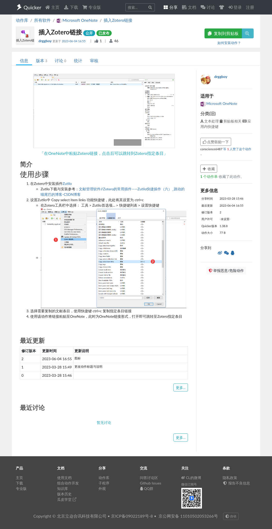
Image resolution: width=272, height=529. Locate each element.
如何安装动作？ (229, 43)
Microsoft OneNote (218, 103)
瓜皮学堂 (66, 499)
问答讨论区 (149, 477)
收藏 (209, 168)
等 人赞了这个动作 (237, 149)
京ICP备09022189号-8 (132, 515)
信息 (24, 60)
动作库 (22, 20)
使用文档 (64, 477)
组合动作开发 (68, 483)
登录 (235, 7)
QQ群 (146, 488)
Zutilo (67, 183)
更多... (181, 387)
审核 (94, 60)
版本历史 (64, 494)
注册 (250, 7)
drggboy (45, 41)
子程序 (104, 483)
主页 (52, 7)
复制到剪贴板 (223, 33)
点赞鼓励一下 (216, 142)
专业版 (91, 7)
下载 (71, 7)
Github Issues (150, 483)
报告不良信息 (236, 483)
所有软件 (42, 20)
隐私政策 (230, 477)
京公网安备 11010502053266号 (188, 515)
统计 (78, 60)
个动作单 (209, 176)
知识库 (62, 488)
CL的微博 (191, 477)
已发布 (104, 33)
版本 (41, 60)
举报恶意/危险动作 (226, 270)
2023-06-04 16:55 (74, 41)
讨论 (60, 60)
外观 (102, 488)
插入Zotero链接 (118, 20)
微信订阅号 (189, 484)
